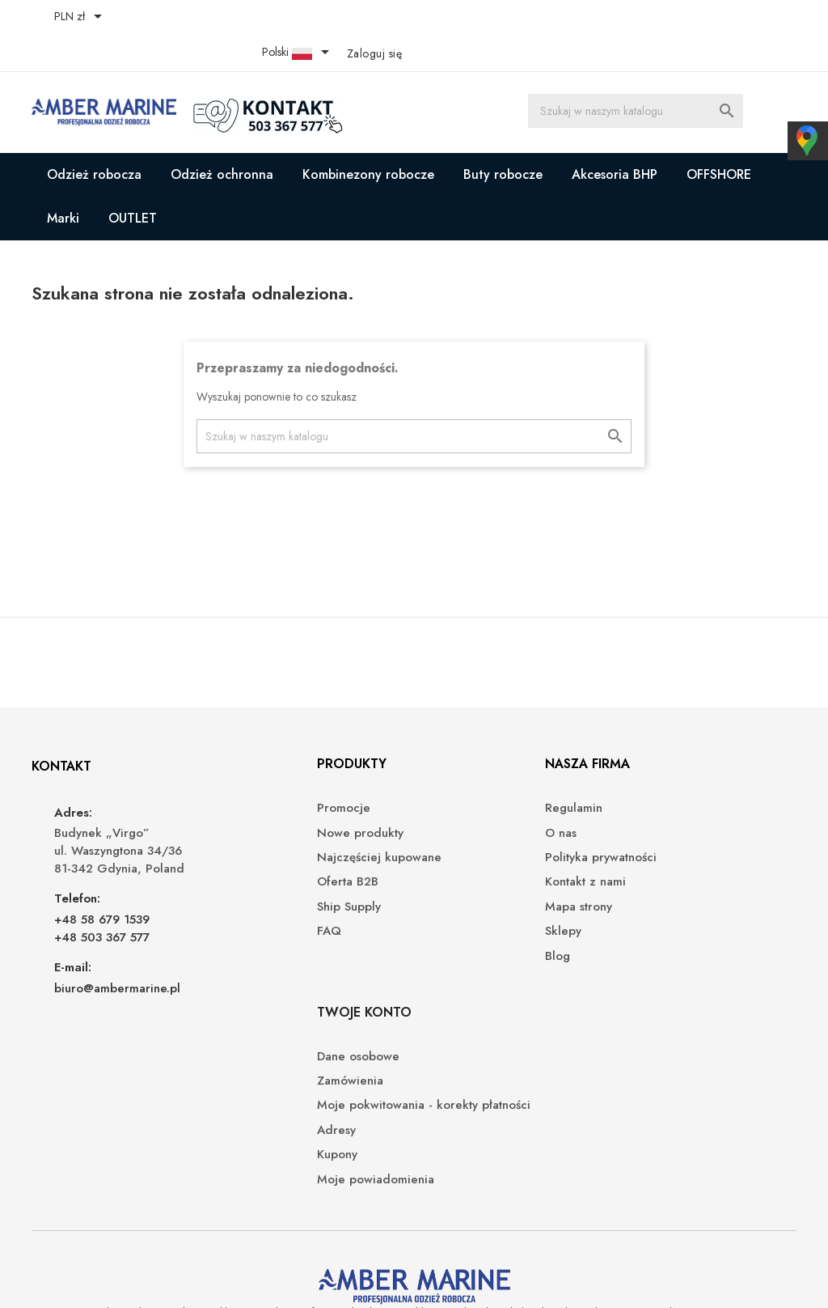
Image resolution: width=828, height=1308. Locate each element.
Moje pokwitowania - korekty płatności (703, 843)
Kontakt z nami (466, 859)
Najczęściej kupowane (292, 834)
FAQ (242, 908)
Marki (63, 182)
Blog (438, 932)
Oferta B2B (261, 859)
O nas (442, 809)
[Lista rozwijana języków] (690, 18)
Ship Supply (262, 883)
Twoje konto (670, 741)
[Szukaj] (641, 77)
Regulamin (455, 785)
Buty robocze (503, 139)
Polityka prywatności (482, 834)
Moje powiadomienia (681, 925)
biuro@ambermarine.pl (120, 965)
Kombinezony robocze (368, 139)
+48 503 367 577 (104, 914)
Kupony (643, 901)
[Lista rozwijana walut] (83, 18)
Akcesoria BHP (614, 139)
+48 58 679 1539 (104, 896)
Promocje (257, 785)
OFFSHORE (718, 139)
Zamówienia (656, 809)
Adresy (642, 876)
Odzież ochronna (222, 139)
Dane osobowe (664, 785)
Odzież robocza (94, 139)
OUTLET (132, 182)
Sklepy (444, 908)
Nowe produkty (273, 809)
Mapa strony (459, 883)
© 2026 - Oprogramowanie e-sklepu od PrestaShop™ (173, 1276)
